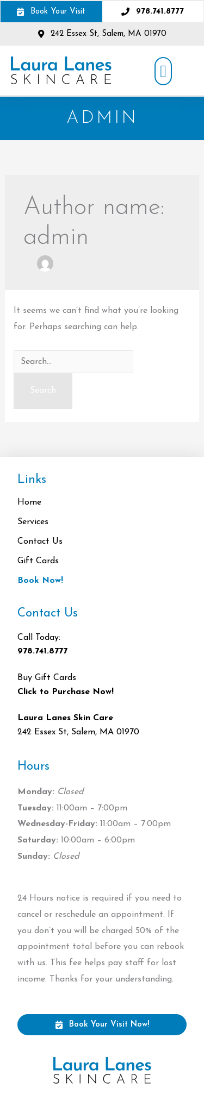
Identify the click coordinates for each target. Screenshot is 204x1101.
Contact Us (40, 541)
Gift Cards (38, 561)
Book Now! (40, 580)
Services (35, 522)
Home (29, 502)
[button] (163, 71)
